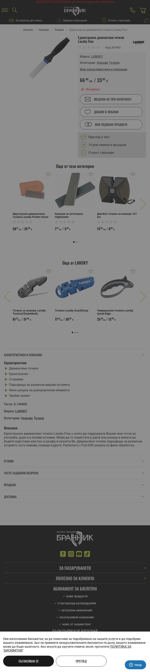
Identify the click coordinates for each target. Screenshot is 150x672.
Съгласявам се (29, 661)
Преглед (81, 661)
